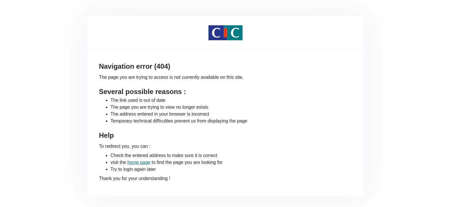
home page (138, 162)
